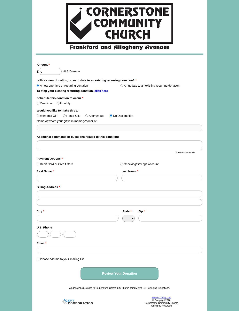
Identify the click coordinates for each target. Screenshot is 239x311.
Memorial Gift (47, 115)
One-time (44, 103)
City (40, 211)
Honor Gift (71, 115)
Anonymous (94, 115)
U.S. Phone (44, 227)
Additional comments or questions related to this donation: (78, 136)
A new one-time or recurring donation (62, 85)
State (127, 211)
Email (41, 243)
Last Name (129, 171)
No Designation (121, 115)
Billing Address (48, 187)
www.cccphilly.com (161, 297)
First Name (45, 171)
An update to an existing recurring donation (150, 85)
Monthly (64, 103)
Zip (141, 211)
